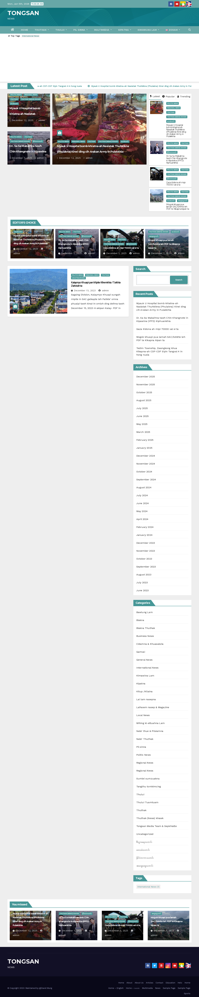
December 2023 (145, 542)
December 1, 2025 (22, 157)
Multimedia (103, 30)
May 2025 (142, 424)
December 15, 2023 (85, 290)
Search (140, 269)
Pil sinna (80, 30)
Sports (187, 993)
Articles (149, 983)
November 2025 (145, 384)
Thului (61, 30)
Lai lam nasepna (146, 699)
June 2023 (142, 590)
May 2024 (142, 511)
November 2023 (145, 550)
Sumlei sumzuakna (148, 778)
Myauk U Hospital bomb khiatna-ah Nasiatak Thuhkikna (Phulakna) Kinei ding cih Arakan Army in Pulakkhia (176, 131)
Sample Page (169, 988)
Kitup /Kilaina (144, 691)
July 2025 (142, 408)
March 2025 (143, 432)
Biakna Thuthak (145, 628)
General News (144, 659)
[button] (189, 29)
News (157, 988)
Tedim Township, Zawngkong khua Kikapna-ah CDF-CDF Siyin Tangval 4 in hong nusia (159, 351)
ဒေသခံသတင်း (14, 103)
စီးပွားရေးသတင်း (144, 842)
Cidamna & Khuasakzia (150, 643)
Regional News (31, 95)
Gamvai (140, 651)
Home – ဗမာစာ (133, 988)
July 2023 (142, 582)
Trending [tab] (183, 96)
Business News (145, 636)
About (129, 983)
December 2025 (145, 376)
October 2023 (144, 558)
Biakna (140, 620)
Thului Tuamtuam (147, 802)
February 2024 (145, 527)
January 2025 (144, 447)
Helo (180, 983)
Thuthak (42, 30)
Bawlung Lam (144, 612)
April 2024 (142, 519)
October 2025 (144, 392)
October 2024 (144, 471)
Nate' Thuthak (144, 739)
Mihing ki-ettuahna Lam (150, 723)
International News (30, 36)
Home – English (115, 988)
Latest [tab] (155, 96)
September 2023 (146, 566)
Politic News (15, 95)
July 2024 (142, 495)
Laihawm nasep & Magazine (152, 707)
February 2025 (145, 439)
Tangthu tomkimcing (148, 786)
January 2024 (144, 535)
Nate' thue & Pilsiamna (149, 731)
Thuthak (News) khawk (30, 99)
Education (170, 983)
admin (40, 120)
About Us (139, 983)
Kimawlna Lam (148, 30)
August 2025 (143, 400)
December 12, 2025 (22, 120)
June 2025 (142, 416)
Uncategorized (78, 278)
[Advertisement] (99, 61)
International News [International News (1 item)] (148, 887)
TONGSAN (23, 13)
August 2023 (143, 574)
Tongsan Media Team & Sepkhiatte (156, 826)
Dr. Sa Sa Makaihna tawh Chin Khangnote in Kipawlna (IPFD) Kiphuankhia (28, 151)
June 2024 (142, 503)
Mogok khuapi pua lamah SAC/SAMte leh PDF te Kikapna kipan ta (177, 206)
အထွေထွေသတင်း (182, 200)
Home (24, 30)
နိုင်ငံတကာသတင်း (37, 141)
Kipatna (124, 30)
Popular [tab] (168, 96)
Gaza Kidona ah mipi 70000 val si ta (176, 183)
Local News (143, 715)
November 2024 (145, 463)
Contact (159, 983)
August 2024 (143, 487)
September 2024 (146, 479)
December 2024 (145, 455)
